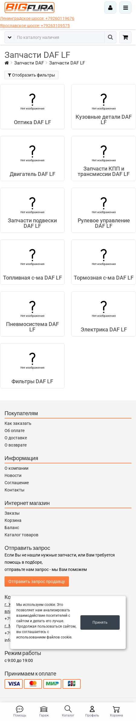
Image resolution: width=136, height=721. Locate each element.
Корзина (13, 520)
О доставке (16, 437)
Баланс (12, 527)
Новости (13, 475)
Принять (100, 622)
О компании (16, 468)
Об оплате (14, 430)
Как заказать (18, 423)
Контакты (14, 489)
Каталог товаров (21, 534)
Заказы (12, 513)
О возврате (16, 445)
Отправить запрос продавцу (36, 581)
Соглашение (17, 482)
